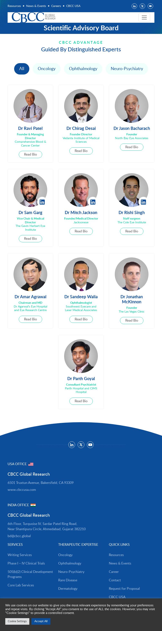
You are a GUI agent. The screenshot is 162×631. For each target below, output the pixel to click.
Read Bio (30, 154)
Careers (56, 6)
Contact (115, 580)
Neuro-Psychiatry (127, 69)
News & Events (36, 6)
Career (114, 572)
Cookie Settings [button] (17, 621)
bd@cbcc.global (19, 536)
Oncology (46, 69)
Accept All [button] (40, 621)
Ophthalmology (83, 69)
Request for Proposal (124, 588)
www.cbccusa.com (22, 489)
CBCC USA (73, 6)
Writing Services (20, 555)
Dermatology (67, 588)
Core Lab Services (21, 585)
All (21, 69)
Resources (14, 6)
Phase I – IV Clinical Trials (26, 563)
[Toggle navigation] (144, 17)
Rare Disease (67, 580)
